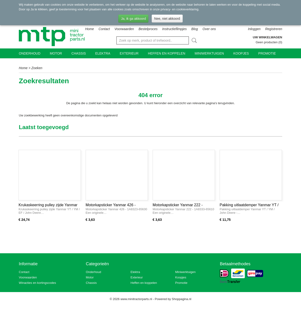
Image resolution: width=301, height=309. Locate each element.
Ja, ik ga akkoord (133, 18)
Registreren (273, 29)
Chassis (78, 53)
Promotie (267, 53)
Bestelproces (148, 29)
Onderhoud (29, 53)
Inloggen (254, 29)
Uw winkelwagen (267, 37)
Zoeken (193, 40)
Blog (194, 29)
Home (89, 29)
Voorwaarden (124, 29)
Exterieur (129, 53)
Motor (56, 53)
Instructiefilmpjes (174, 29)
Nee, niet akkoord (167, 18)
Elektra (102, 53)
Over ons (209, 29)
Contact (104, 29)
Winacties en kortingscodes (37, 283)
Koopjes (241, 53)
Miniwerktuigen (209, 53)
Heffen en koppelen (166, 53)
